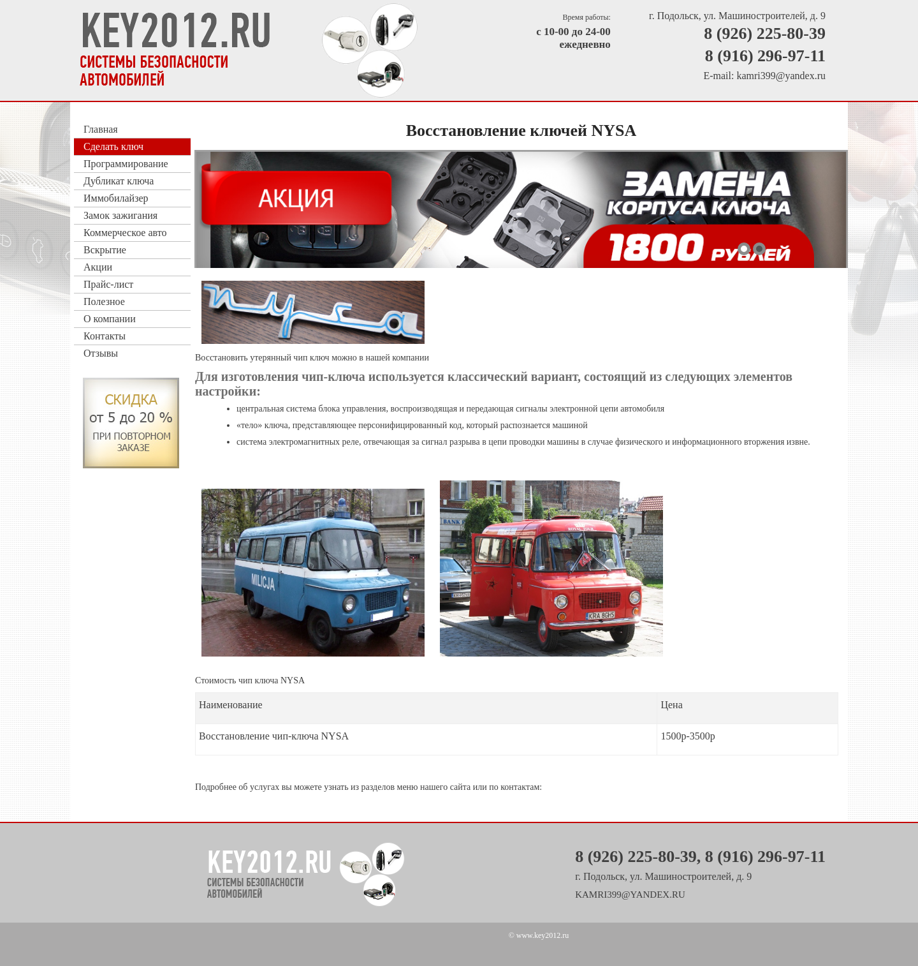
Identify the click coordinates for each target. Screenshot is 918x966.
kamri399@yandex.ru (781, 75)
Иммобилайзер (116, 198)
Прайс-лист (108, 284)
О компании (110, 318)
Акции (98, 267)
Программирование (126, 163)
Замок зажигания (120, 215)
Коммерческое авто (125, 232)
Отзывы (101, 353)
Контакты (105, 336)
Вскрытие (105, 249)
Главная (101, 129)
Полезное (104, 301)
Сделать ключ (113, 146)
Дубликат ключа (119, 180)
